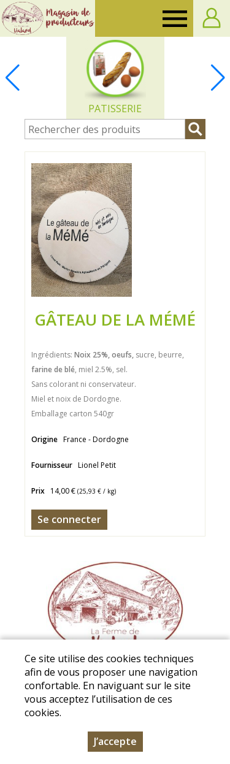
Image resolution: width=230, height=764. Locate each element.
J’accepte (115, 741)
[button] (217, 78)
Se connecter (69, 519)
